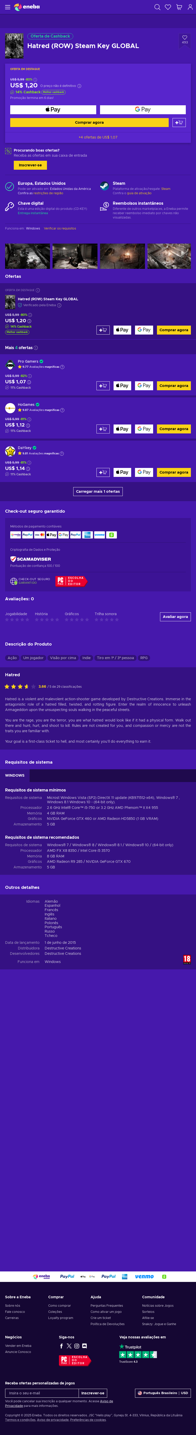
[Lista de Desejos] (168, 7)
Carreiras (12, 1317)
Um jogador (33, 658)
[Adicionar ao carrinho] (179, 122)
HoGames (26, 405)
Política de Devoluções (108, 1324)
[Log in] (190, 7)
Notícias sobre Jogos (158, 1305)
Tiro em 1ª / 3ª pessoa (115, 658)
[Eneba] (27, 7)
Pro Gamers (28, 361)
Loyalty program (60, 1317)
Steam (165, 188)
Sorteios (148, 1311)
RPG (144, 658)
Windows (53, 962)
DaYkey (24, 448)
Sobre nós (12, 1305)
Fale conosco (15, 1311)
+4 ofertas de (98, 137)
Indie (86, 658)
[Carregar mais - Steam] (104, 186)
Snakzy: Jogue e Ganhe (159, 1324)
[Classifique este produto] (21, 687)
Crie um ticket (101, 1317)
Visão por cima (63, 658)
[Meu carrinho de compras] (179, 7)
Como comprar (59, 1305)
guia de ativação (139, 193)
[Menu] (7, 7)
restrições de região (48, 193)
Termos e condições (20, 1419)
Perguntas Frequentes (107, 1305)
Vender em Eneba (18, 1345)
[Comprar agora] (53, 109)
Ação (12, 658)
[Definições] (163, 1393)
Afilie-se (148, 1317)
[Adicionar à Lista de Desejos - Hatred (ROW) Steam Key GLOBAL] (185, 41)
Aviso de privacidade (53, 1419)
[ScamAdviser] (30, 559)
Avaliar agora (175, 617)
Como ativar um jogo (106, 1311)
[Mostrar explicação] (62, 367)
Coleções (55, 1311)
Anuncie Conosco (18, 1351)
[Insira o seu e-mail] (42, 1393)
